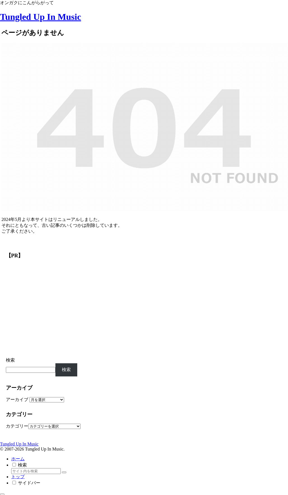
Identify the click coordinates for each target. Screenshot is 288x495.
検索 (10, 360)
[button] (64, 472)
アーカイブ (17, 399)
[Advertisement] (46, 309)
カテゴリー (17, 426)
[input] (36, 471)
